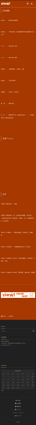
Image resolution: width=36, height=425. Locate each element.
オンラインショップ (18, 412)
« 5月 (2, 390)
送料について (18, 415)
